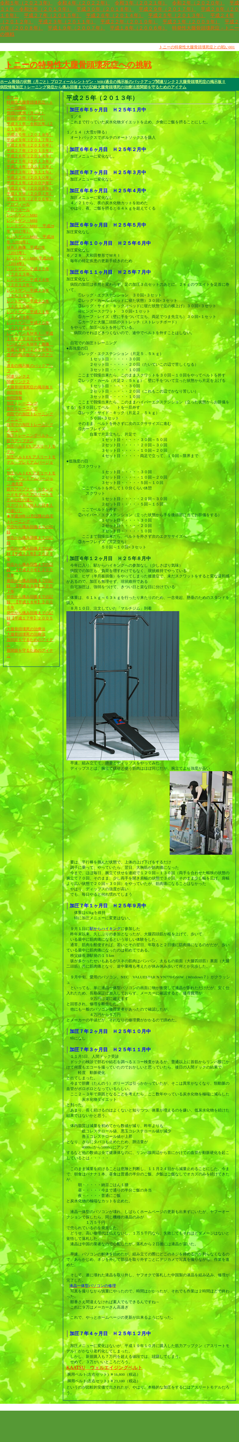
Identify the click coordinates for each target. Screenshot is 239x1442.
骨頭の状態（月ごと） (31, 81)
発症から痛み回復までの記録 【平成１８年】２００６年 (30, 602)
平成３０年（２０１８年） (105, 9)
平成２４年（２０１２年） (30, 167)
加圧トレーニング (31, 87)
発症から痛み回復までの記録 (72, 87)
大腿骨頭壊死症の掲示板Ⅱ (202, 81)
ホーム (6, 81)
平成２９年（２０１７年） (167, 9)
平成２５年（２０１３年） (177, 15)
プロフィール (62, 81)
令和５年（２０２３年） (26, 2)
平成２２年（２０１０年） (129, 21)
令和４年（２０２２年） (83, 2)
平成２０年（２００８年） (30, 188)
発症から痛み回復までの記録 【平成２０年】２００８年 (30, 569)
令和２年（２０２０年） (198, 2)
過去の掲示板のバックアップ (130, 81)
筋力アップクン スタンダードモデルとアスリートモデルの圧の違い (30, 494)
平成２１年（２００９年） (191, 21)
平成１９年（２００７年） (76, 27)
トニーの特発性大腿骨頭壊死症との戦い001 (197, 47)
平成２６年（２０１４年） (114, 15)
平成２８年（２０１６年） (30, 145)
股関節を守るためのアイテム (161, 87)
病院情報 (8, 87)
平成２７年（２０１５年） (52, 15)
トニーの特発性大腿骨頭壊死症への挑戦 (78, 64)
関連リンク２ (167, 81)
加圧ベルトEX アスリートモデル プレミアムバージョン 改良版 (31, 478)
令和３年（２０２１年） (141, 2)
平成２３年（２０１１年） (67, 21)
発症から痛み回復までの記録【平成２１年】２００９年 (30, 553)
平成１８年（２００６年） (138, 27)
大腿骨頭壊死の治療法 (116, 87)
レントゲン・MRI (89, 81)
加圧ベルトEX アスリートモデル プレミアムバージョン (31, 462)
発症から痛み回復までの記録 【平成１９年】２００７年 (30, 586)
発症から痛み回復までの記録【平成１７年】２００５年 (30, 618)
